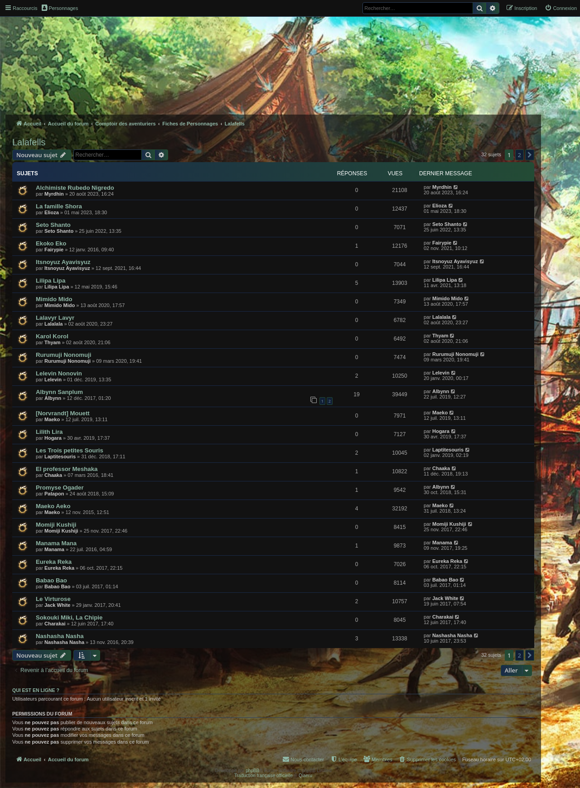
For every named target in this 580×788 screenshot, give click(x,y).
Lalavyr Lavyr (55, 317)
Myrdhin (54, 194)
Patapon (54, 493)
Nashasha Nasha (60, 636)
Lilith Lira (49, 431)
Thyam (52, 342)
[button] (529, 154)
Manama (54, 549)
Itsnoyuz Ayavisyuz (63, 262)
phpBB (252, 770)
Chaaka (53, 475)
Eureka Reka (54, 561)
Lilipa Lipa (50, 280)
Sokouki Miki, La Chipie (69, 617)
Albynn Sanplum (59, 392)
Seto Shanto (53, 224)
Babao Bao (51, 580)
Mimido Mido (54, 299)
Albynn (52, 398)
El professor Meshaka (66, 469)
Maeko (52, 419)
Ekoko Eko (51, 243)
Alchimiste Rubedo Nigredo (75, 187)
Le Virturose (53, 599)
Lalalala (53, 324)
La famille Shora (59, 206)
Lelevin (53, 379)
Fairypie (53, 249)
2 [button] (519, 155)
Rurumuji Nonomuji (63, 354)
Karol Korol (52, 336)
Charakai (54, 623)
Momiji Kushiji (56, 524)
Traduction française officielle (263, 775)
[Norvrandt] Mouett (63, 413)
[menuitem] (561, 8)
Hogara (53, 438)
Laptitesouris (60, 456)
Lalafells (28, 142)
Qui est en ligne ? (35, 690)
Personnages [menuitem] (60, 8)
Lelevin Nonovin (59, 373)
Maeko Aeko (53, 506)
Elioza (51, 212)
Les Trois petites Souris (69, 450)
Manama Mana (56, 543)
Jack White (57, 605)
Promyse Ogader (60, 487)
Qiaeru (305, 775)
